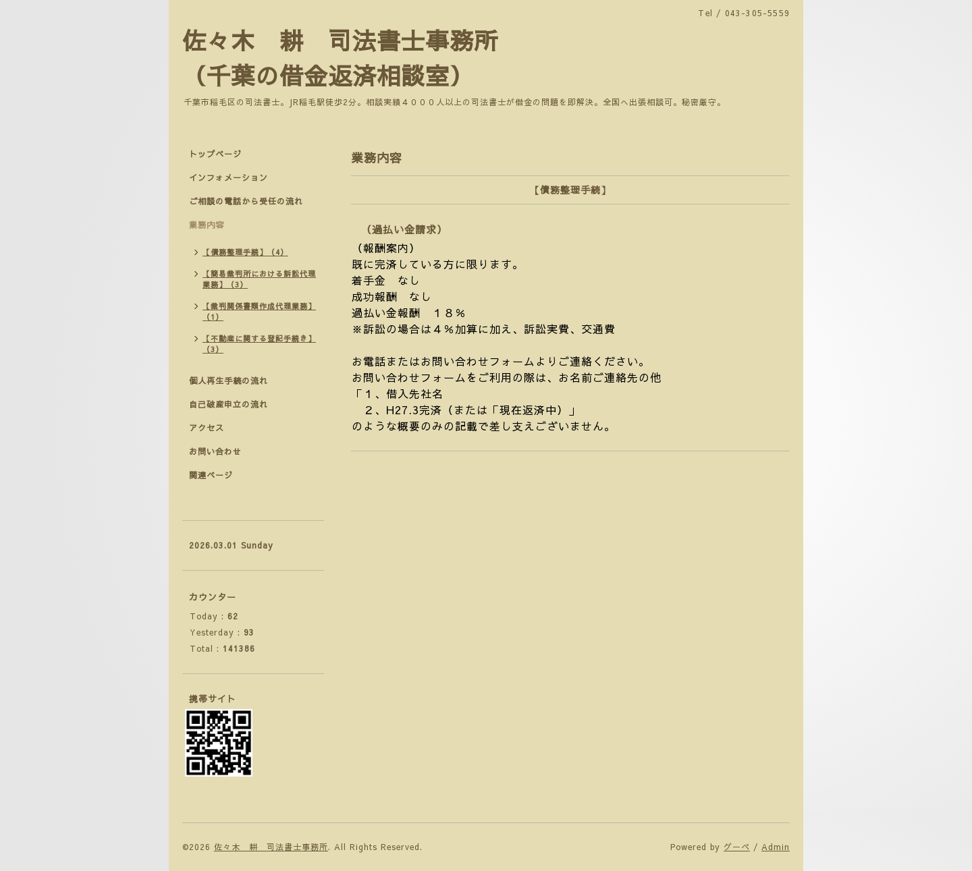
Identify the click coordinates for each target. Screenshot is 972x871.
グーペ (737, 846)
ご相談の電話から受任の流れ (246, 201)
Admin (775, 846)
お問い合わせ (215, 451)
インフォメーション (228, 177)
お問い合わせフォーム (409, 377)
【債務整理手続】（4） (245, 252)
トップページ (215, 153)
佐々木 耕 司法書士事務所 (271, 846)
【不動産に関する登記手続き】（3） (259, 343)
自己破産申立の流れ (228, 404)
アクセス (206, 427)
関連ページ (211, 475)
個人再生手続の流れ (228, 380)
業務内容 (206, 224)
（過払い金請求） (404, 229)
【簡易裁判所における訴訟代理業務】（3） (259, 279)
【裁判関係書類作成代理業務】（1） (259, 311)
